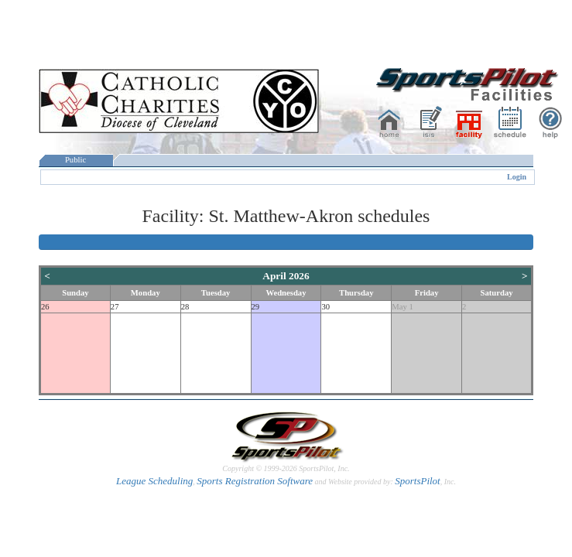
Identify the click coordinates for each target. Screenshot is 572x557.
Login (516, 177)
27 (115, 306)
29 (256, 306)
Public (76, 159)
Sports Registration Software (255, 481)
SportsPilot (417, 481)
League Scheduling (154, 481)
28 (185, 306)
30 (325, 306)
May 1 (402, 306)
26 (45, 306)
